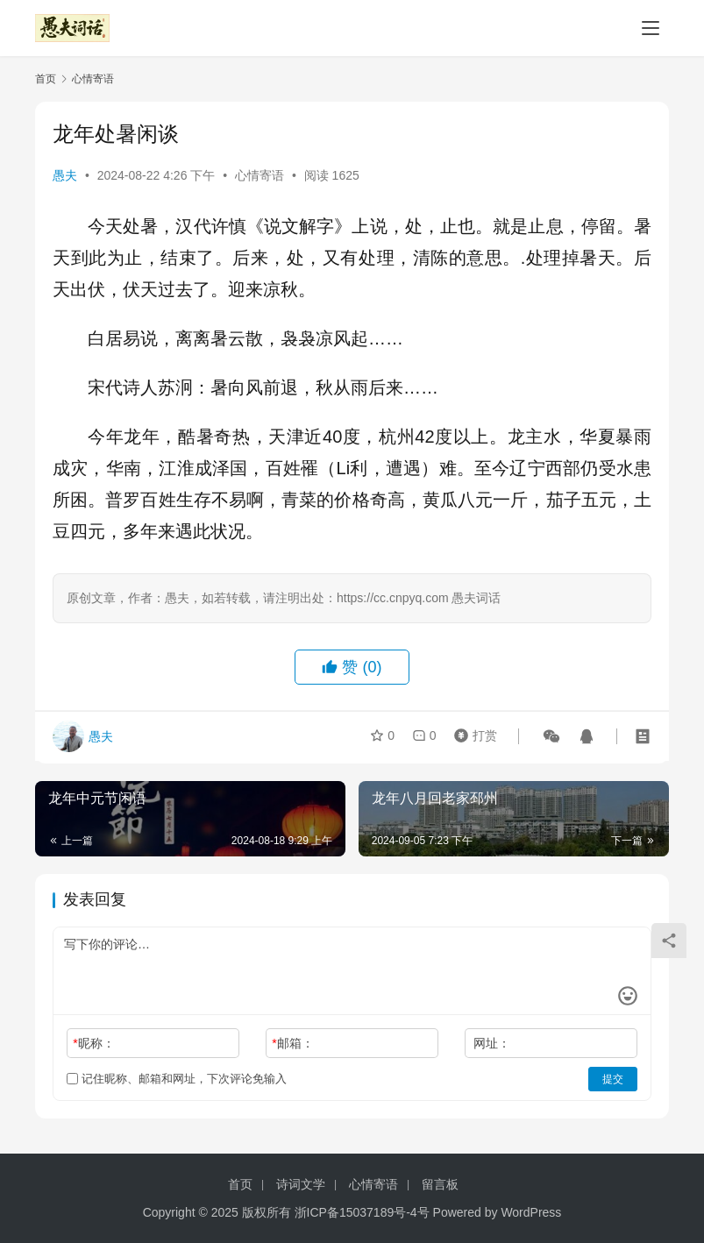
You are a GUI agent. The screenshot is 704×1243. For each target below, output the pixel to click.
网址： (491, 1043)
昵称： (93, 1043)
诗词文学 (300, 1184)
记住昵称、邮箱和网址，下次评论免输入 (177, 1078)
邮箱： (292, 1043)
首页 (45, 79)
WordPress (531, 1212)
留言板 (440, 1184)
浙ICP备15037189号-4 (356, 1212)
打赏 (471, 736)
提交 (612, 1079)
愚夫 (65, 175)
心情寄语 (259, 175)
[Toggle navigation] (650, 28)
